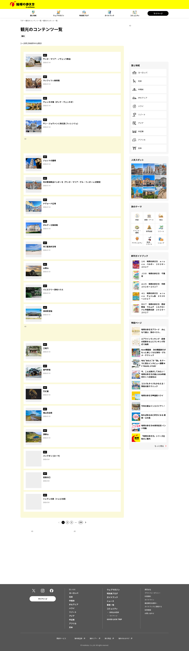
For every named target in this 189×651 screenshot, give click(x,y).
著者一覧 (110, 605)
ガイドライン (149, 600)
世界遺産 (149, 231)
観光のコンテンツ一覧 (33, 20)
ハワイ (138, 106)
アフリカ (138, 140)
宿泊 (160, 220)
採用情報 (148, 610)
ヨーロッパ (139, 73)
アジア (137, 123)
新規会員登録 (114, 612)
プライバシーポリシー (152, 593)
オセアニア (139, 98)
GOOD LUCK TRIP (114, 619)
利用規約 (148, 596)
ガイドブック (109, 15)
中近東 (138, 131)
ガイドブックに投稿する (153, 606)
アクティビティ (137, 243)
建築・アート (149, 220)
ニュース (110, 601)
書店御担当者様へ (151, 603)
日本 (137, 148)
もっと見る (159, 446)
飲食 (137, 220)
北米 (137, 81)
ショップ (161, 243)
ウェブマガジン (58, 15)
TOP (22, 20)
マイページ (158, 13)
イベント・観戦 (137, 231)
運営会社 (148, 589)
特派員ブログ (84, 15)
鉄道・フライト (149, 243)
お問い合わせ (149, 613)
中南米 (138, 89)
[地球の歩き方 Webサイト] (22, 4)
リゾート (138, 115)
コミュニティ (135, 15)
